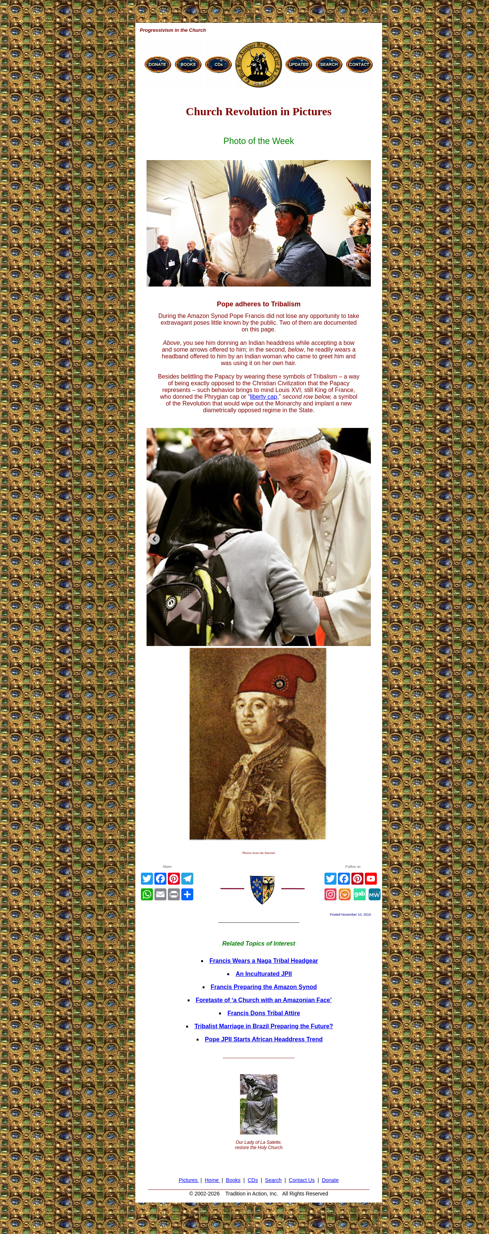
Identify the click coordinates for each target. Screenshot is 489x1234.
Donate (330, 1180)
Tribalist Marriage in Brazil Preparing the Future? (263, 1026)
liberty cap (263, 397)
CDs (252, 1180)
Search (273, 1180)
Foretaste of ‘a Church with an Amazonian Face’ (264, 1000)
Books (233, 1180)
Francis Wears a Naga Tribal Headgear (263, 961)
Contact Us (301, 1180)
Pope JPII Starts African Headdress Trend (264, 1039)
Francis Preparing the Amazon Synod (264, 987)
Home (212, 1180)
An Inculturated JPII (264, 974)
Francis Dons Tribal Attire (263, 1013)
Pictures (189, 1180)
